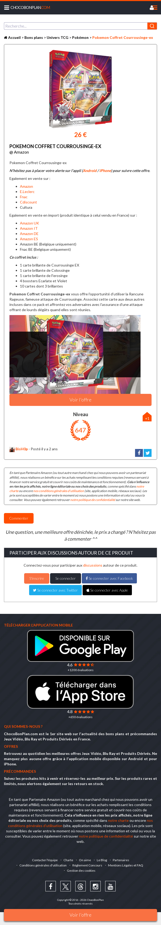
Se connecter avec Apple (107, 590)
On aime (85, 860)
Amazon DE (29, 233)
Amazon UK (29, 223)
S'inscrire (36, 578)
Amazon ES (29, 239)
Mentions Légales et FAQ (125, 865)
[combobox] (80, 26)
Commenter (18, 518)
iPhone (105, 170)
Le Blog (102, 860)
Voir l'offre (80, 915)
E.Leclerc (27, 191)
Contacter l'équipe (45, 860)
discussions (92, 565)
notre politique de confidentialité (92, 500)
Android (89, 170)
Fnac (24, 197)
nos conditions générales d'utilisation (58, 491)
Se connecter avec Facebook (109, 578)
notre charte (118, 820)
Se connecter (65, 578)
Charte (68, 860)
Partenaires (121, 860)
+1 (147, 418)
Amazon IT (29, 228)
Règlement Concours (87, 865)
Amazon (26, 186)
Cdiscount (28, 202)
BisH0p (18, 449)
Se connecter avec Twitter (55, 590)
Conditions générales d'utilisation (43, 865)
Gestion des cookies (81, 870)
